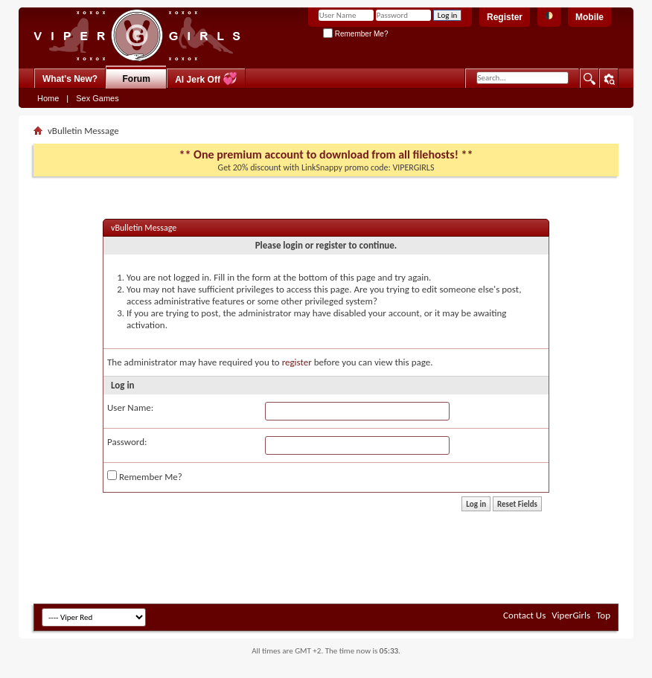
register (297, 362)
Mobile (589, 17)
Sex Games (97, 98)
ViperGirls (571, 615)
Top (603, 615)
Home (48, 98)
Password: (127, 441)
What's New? (70, 79)
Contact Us (524, 615)
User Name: (130, 407)
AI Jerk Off (206, 78)
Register (504, 17)
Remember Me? (355, 34)
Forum (136, 79)
